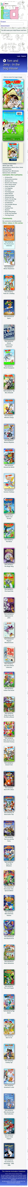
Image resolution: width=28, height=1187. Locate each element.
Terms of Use (12, 1173)
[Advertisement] (9, 43)
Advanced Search (5, 25)
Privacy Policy (19, 1173)
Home (6, 1173)
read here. (23, 30)
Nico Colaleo (12, 1178)
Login (18, 56)
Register (23, 56)
